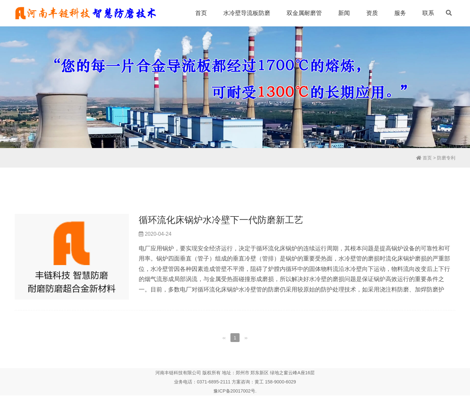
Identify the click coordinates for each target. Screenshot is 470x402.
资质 (372, 13)
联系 (428, 13)
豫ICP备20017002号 (234, 391)
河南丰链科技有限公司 (178, 372)
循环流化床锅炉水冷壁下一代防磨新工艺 (221, 220)
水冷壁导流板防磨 (246, 13)
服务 (400, 13)
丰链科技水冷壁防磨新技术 (85, 13)
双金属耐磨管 (304, 13)
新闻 (344, 13)
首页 (201, 13)
